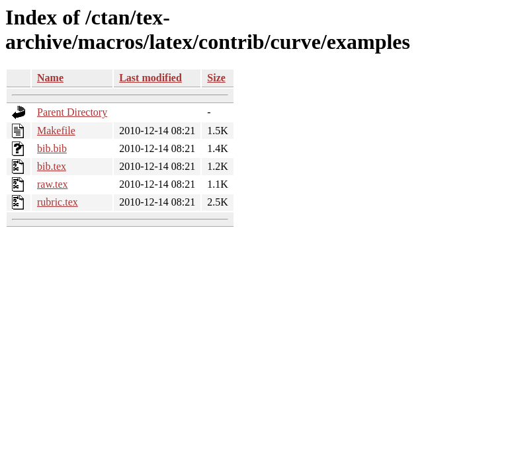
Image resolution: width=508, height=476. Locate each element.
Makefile (56, 130)
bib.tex (51, 166)
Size (216, 77)
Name (50, 77)
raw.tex (52, 184)
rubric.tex (57, 202)
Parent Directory (72, 112)
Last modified (150, 77)
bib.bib (52, 148)
